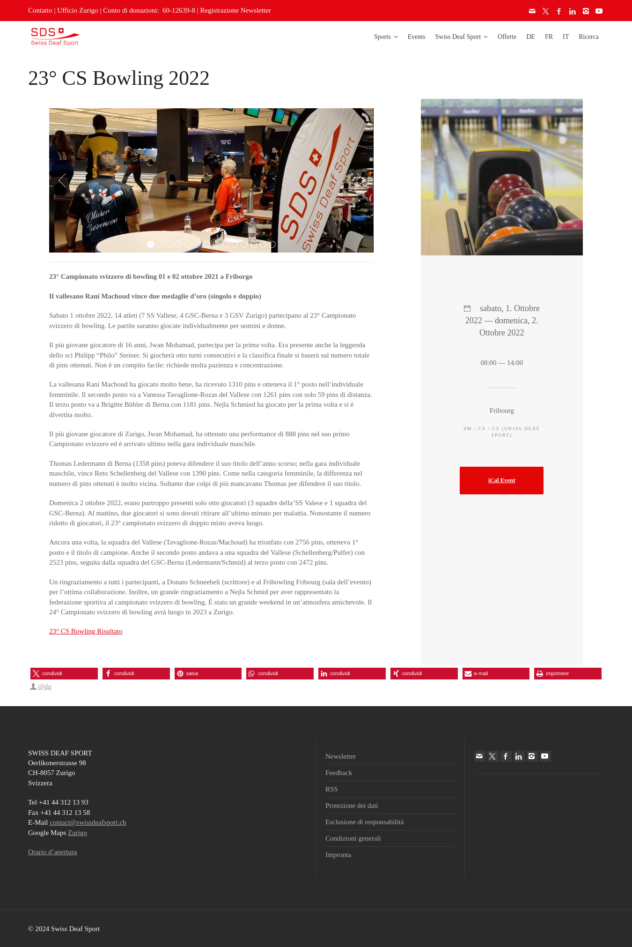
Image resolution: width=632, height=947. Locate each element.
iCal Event (501, 480)
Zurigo (77, 832)
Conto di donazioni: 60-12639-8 (149, 10)
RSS (331, 789)
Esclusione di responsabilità (364, 822)
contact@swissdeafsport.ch (88, 822)
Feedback (338, 772)
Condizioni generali (353, 838)
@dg (44, 686)
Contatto (40, 10)
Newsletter (340, 756)
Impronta (338, 854)
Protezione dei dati (351, 805)
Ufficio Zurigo (77, 10)
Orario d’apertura (52, 852)
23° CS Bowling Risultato (85, 631)
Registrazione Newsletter (235, 10)
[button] (64, 673)
